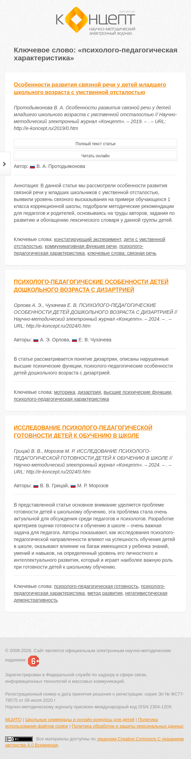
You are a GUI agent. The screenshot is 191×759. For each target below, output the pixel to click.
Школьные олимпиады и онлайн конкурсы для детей (79, 719)
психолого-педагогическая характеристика (61, 399)
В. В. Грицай (50, 485)
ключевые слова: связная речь (122, 253)
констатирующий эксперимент (87, 239)
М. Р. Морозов (89, 485)
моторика (64, 392)
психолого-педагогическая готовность (96, 586)
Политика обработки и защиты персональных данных (127, 726)
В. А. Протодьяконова (57, 166)
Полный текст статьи (95, 143)
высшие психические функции (137, 392)
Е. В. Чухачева (91, 339)
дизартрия (89, 392)
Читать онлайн (95, 155)
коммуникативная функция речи (81, 246)
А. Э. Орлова (51, 339)
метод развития (105, 593)
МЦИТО (13, 719)
